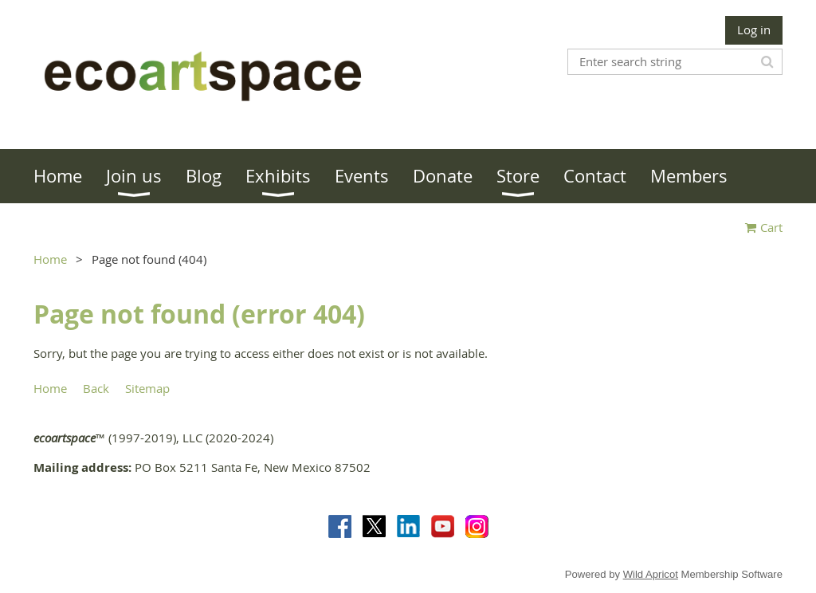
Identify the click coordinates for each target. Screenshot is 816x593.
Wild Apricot (650, 574)
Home (50, 259)
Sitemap (147, 388)
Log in (754, 29)
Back (96, 388)
